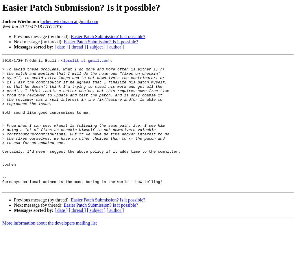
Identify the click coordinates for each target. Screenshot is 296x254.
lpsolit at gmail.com (85, 61)
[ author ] (115, 46)
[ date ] (61, 46)
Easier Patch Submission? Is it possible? (108, 36)
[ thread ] (77, 46)
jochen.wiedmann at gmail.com (69, 21)
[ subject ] (96, 46)
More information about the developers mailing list (49, 248)
